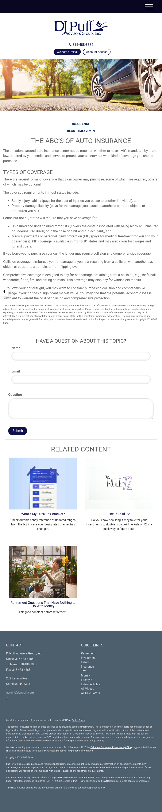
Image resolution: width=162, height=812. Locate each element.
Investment (88, 657)
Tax (83, 671)
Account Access (96, 52)
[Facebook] (4, 291)
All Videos (87, 688)
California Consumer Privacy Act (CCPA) (111, 747)
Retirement (88, 653)
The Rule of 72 (119, 514)
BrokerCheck (78, 720)
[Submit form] (17, 431)
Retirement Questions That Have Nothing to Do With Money (43, 604)
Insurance (87, 666)
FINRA (91, 777)
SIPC (98, 777)
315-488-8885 (81, 45)
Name (15, 348)
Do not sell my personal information (74, 750)
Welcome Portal (67, 52)
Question (15, 395)
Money (85, 675)
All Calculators (90, 693)
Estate (85, 662)
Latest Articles (90, 684)
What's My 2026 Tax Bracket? (43, 514)
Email (15, 371)
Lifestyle (86, 680)
